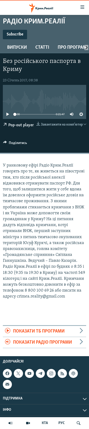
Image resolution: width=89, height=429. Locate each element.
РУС (61, 423)
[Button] (15, 144)
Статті (42, 47)
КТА (45, 423)
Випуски (17, 47)
